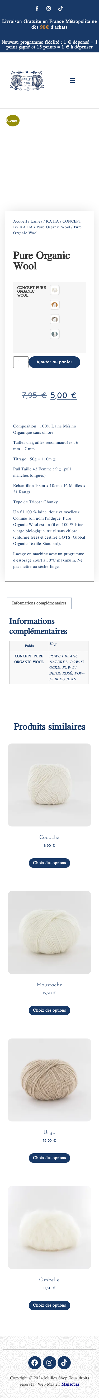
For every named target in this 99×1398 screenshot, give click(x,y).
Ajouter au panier (54, 362)
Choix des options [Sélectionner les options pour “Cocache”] (49, 862)
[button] (72, 80)
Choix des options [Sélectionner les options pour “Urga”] (49, 1157)
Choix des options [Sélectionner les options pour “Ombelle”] (49, 1305)
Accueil (20, 221)
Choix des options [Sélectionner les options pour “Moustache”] (49, 1010)
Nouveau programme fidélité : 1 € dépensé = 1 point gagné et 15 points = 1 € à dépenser (49, 45)
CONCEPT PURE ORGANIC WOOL (31, 291)
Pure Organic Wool (53, 227)
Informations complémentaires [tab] (39, 603)
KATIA (52, 221)
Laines (37, 221)
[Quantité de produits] (21, 362)
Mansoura (70, 1384)
